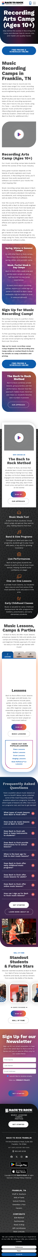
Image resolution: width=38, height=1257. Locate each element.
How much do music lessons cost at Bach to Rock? (19, 823)
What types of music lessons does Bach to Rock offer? (19, 813)
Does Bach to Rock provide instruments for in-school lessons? (19, 844)
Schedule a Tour (19, 1205)
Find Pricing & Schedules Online (19, 51)
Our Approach (18, 405)
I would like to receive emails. (19, 1076)
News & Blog (19, 1225)
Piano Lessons (19, 749)
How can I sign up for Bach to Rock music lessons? (19, 894)
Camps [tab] (19, 654)
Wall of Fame (18, 1020)
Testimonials (19, 1221)
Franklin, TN (19, 1190)
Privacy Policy (19, 1178)
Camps (19, 1117)
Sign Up (18, 494)
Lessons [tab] (7, 654)
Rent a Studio (19, 1232)
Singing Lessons (19, 759)
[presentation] (19, 1086)
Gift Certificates (19, 1228)
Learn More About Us (19, 912)
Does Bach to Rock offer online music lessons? (19, 885)
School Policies (19, 1201)
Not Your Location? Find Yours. (19, 1147)
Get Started (19, 905)
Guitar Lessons (19, 752)
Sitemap (28, 1178)
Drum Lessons (19, 755)
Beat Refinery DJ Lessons (19, 763)
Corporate (19, 1214)
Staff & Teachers (19, 1194)
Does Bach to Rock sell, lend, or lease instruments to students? (19, 833)
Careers (19, 1208)
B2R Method (19, 1218)
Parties (19, 1119)
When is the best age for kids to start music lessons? (19, 855)
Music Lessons (19, 734)
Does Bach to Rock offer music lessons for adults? (19, 876)
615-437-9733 (20, 1151)
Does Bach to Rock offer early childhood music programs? (19, 865)
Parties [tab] (30, 654)
